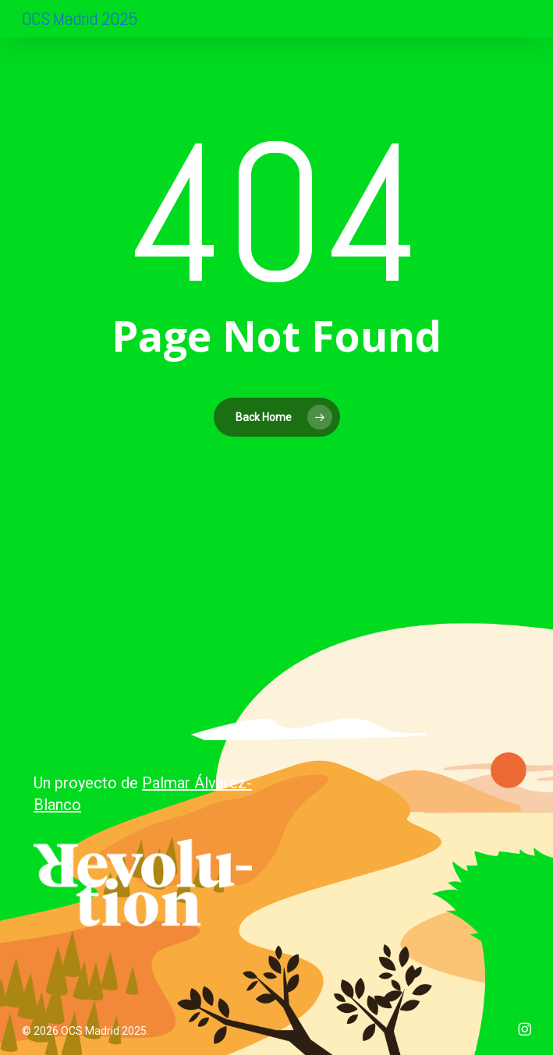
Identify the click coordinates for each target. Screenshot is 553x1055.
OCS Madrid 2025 (79, 18)
